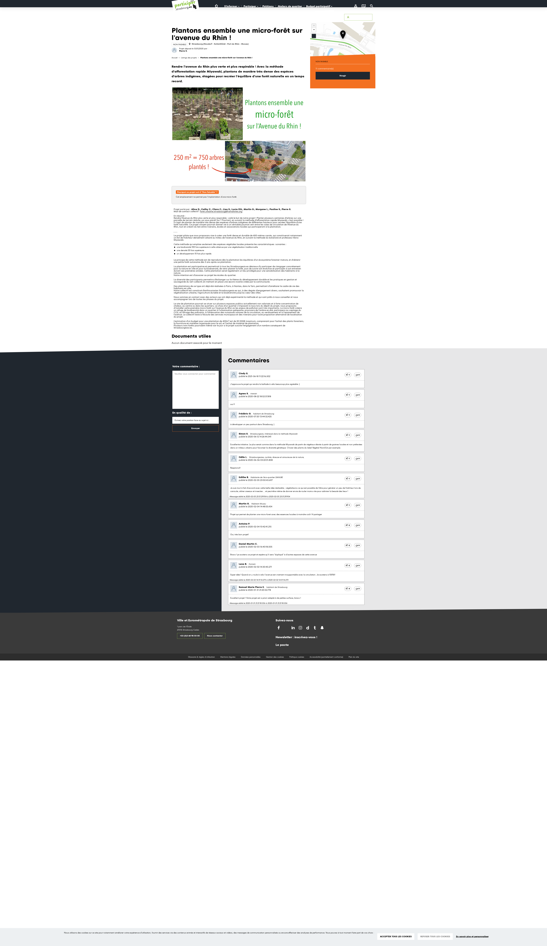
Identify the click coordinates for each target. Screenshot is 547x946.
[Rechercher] (371, 6)
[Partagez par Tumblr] (315, 627)
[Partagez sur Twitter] (286, 627)
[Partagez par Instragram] (301, 627)
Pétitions (268, 6)
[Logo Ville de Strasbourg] (228, 20)
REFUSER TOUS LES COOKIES (435, 936)
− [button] (314, 30)
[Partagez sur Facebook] (279, 627)
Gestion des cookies (275, 657)
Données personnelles (251, 657)
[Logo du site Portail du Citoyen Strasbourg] (185, 8)
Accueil (175, 57)
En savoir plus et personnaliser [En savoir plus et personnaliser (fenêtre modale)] (472, 936)
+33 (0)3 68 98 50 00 (190, 635)
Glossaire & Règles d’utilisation (326, 17)
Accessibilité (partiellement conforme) (326, 657)
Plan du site (354, 657)
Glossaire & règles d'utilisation (201, 657)
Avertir (305, 17)
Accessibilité (292, 17)
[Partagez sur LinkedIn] (293, 627)
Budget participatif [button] (319, 6)
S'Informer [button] (231, 6)
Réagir (343, 75)
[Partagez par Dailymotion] (308, 627)
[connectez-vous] (355, 6)
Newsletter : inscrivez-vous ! (296, 637)
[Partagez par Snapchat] (322, 627)
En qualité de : (182, 413)
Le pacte (282, 645)
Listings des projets (189, 57)
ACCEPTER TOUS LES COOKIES (396, 936)
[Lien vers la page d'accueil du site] (216, 6)
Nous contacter (215, 635)
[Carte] (363, 6)
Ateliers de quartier (290, 6)
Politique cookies (296, 657)
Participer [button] (251, 6)
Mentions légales (227, 657)
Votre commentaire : (186, 366)
